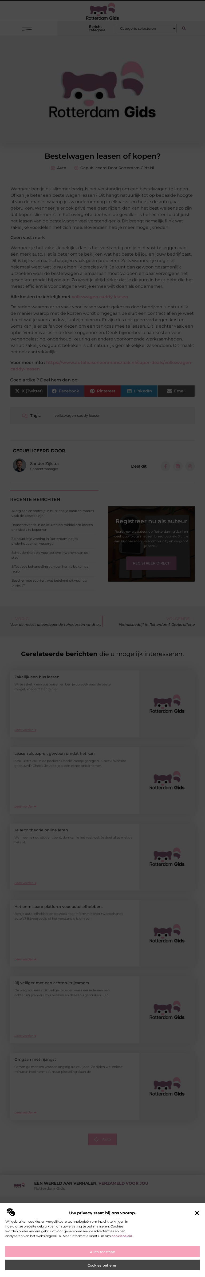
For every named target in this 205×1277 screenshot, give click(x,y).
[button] (197, 1213)
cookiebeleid (122, 1236)
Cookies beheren (102, 1265)
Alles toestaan (102, 1252)
